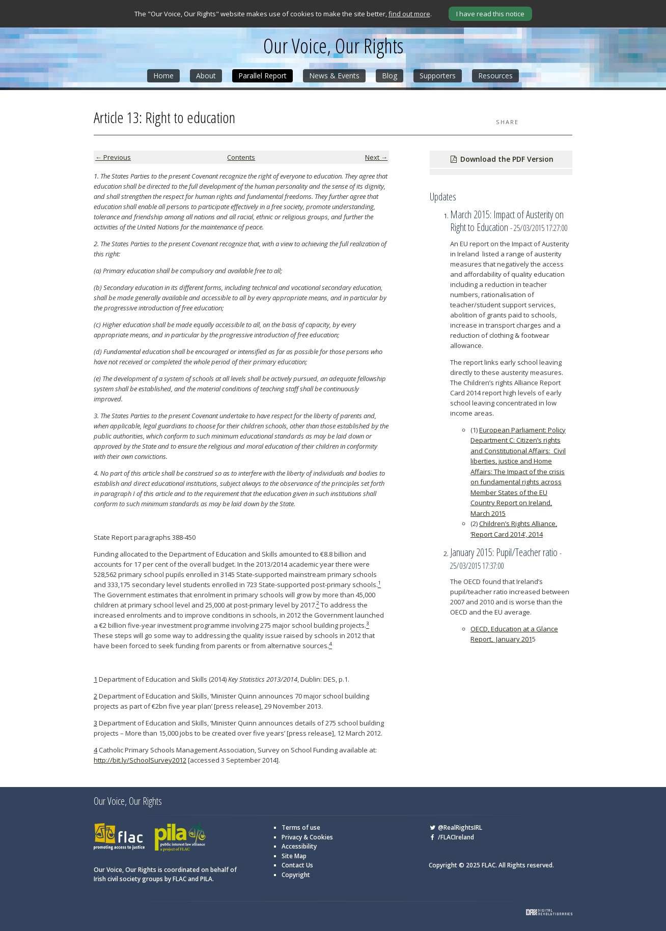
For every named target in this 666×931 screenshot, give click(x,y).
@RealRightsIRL (455, 827)
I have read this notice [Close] (490, 13)
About (206, 75)
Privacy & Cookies (307, 837)
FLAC (119, 837)
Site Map (294, 856)
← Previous (113, 157)
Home (163, 75)
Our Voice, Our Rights (333, 46)
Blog (389, 75)
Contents (241, 157)
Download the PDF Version (501, 159)
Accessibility (299, 846)
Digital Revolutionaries (549, 912)
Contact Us (297, 865)
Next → (376, 157)
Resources (495, 75)
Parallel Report (262, 75)
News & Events (334, 75)
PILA (180, 837)
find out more (409, 13)
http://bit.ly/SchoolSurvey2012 (140, 760)
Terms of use (301, 827)
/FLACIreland (451, 837)
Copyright (296, 874)
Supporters (438, 75)
